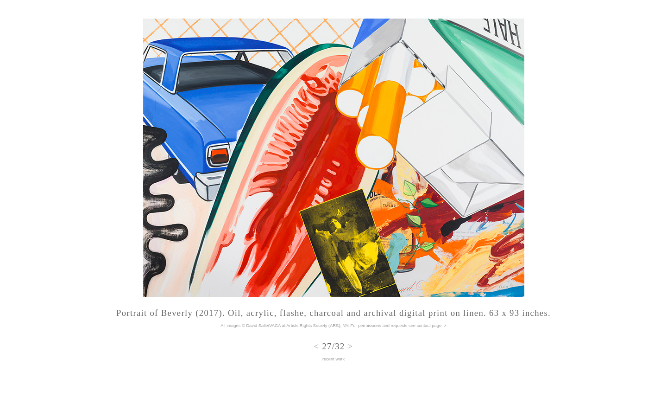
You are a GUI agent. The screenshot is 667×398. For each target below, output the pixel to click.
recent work (333, 359)
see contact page (425, 325)
